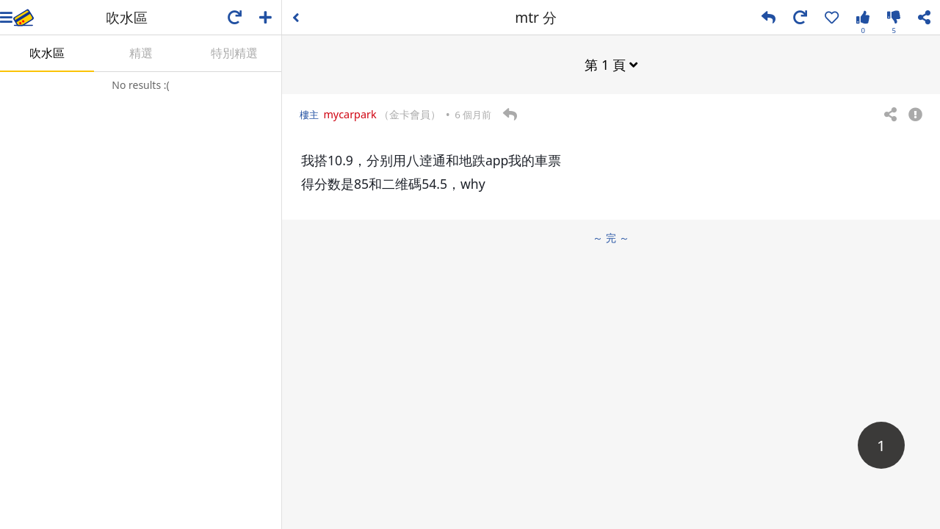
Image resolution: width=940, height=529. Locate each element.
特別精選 (234, 53)
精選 (141, 53)
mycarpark (349, 114)
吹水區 (47, 53)
